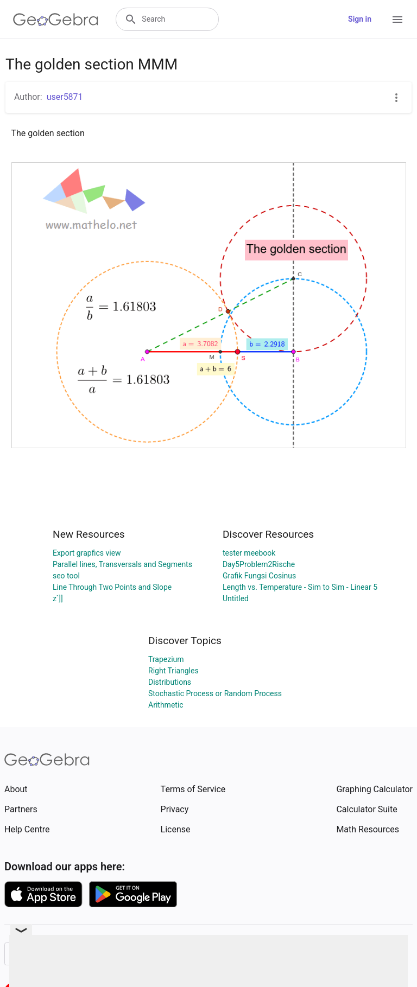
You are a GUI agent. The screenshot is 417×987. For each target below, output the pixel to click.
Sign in (359, 19)
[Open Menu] (397, 19)
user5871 (65, 97)
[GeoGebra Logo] (55, 19)
